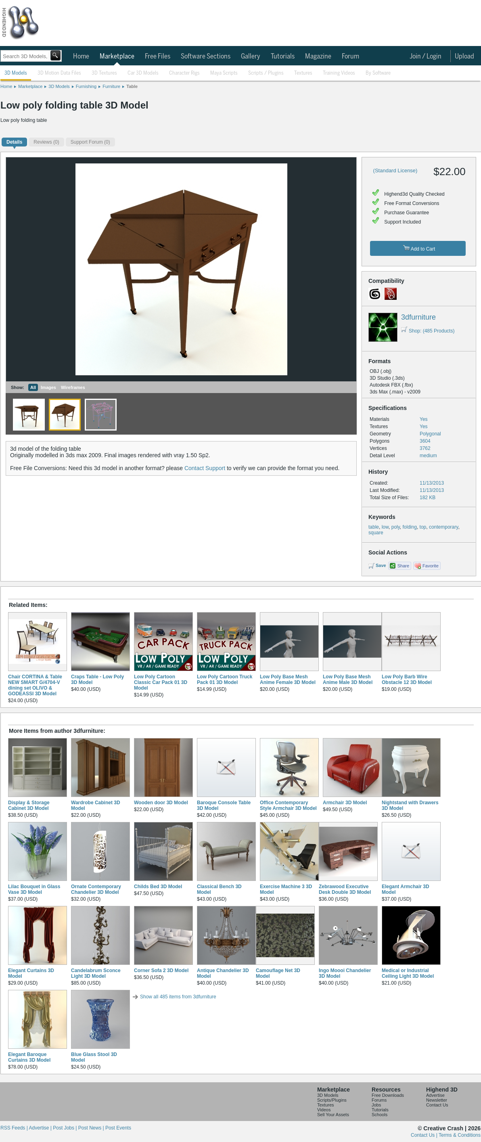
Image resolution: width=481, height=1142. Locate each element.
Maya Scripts (224, 73)
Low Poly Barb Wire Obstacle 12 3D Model (407, 679)
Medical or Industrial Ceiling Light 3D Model (408, 973)
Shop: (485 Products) (427, 331)
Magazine (318, 56)
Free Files (157, 56)
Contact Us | (425, 1135)
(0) (46, 142)
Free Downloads (388, 1095)
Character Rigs (184, 73)
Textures (303, 73)
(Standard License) (395, 170)
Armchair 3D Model (345, 802)
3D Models (15, 73)
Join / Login (425, 56)
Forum (350, 56)
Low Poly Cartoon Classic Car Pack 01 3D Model (160, 682)
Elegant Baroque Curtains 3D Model (29, 1057)
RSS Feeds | (14, 1128)
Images (48, 387)
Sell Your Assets (333, 1114)
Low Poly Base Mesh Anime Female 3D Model (288, 679)
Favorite (430, 565)
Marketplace (117, 56)
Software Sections (205, 56)
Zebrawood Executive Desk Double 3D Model (345, 889)
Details (14, 142)
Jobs (376, 1104)
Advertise (435, 1095)
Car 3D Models (143, 73)
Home (81, 56)
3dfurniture (418, 317)
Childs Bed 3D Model (158, 886)
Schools (379, 1114)
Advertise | (41, 1128)
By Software (378, 73)
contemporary (443, 527)
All (33, 387)
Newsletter (436, 1100)
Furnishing (86, 86)
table (373, 527)
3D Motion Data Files (59, 73)
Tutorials (283, 56)
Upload (464, 56)
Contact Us (437, 1104)
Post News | (91, 1128)
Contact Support (204, 468)
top (423, 527)
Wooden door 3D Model (161, 802)
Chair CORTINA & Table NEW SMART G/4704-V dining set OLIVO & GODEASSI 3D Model (35, 685)
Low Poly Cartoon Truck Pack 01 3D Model (224, 679)
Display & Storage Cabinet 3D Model (29, 805)
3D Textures (104, 73)
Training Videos (339, 73)
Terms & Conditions (460, 1135)
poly (395, 527)
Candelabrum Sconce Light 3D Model (96, 973)
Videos (323, 1109)
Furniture (111, 86)
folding (410, 527)
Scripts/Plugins (332, 1100)
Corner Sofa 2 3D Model (161, 970)
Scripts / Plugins (266, 73)
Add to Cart (419, 248)
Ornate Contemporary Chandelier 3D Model (96, 889)
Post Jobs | (65, 1128)
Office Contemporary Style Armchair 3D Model (288, 805)
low (385, 527)
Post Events (118, 1128)
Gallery (250, 56)
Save (381, 565)
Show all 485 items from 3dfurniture (178, 997)
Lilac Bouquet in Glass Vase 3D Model (34, 889)
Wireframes (73, 387)
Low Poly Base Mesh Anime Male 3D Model (347, 679)
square (375, 532)
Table (132, 86)
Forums (379, 1100)
